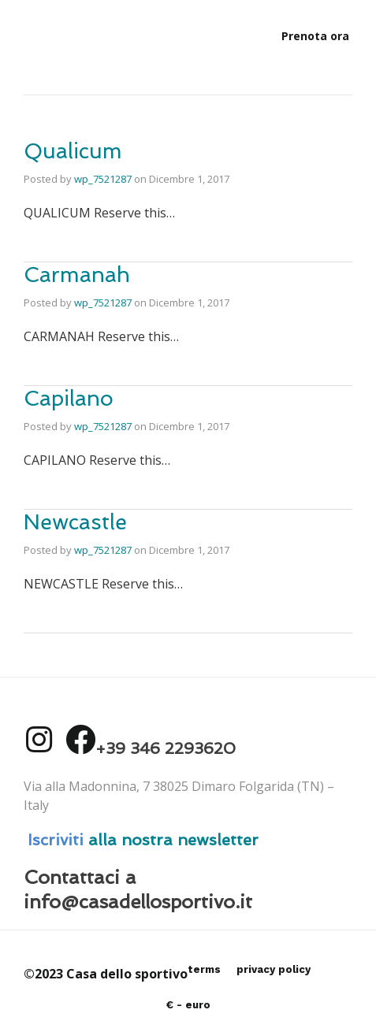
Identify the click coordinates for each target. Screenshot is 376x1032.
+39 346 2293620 (165, 748)
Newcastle (75, 522)
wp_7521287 (103, 179)
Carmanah (77, 274)
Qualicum (73, 151)
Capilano (69, 398)
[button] (315, 36)
